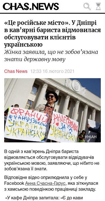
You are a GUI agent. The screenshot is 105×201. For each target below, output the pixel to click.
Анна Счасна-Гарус (45, 184)
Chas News (15, 72)
